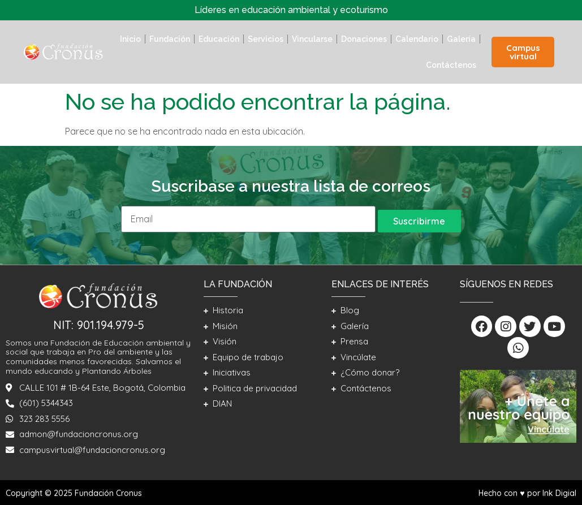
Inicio (130, 39)
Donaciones (364, 39)
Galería (461, 39)
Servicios (265, 39)
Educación (219, 39)
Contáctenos (451, 65)
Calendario (416, 39)
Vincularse (312, 39)
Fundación (169, 39)
